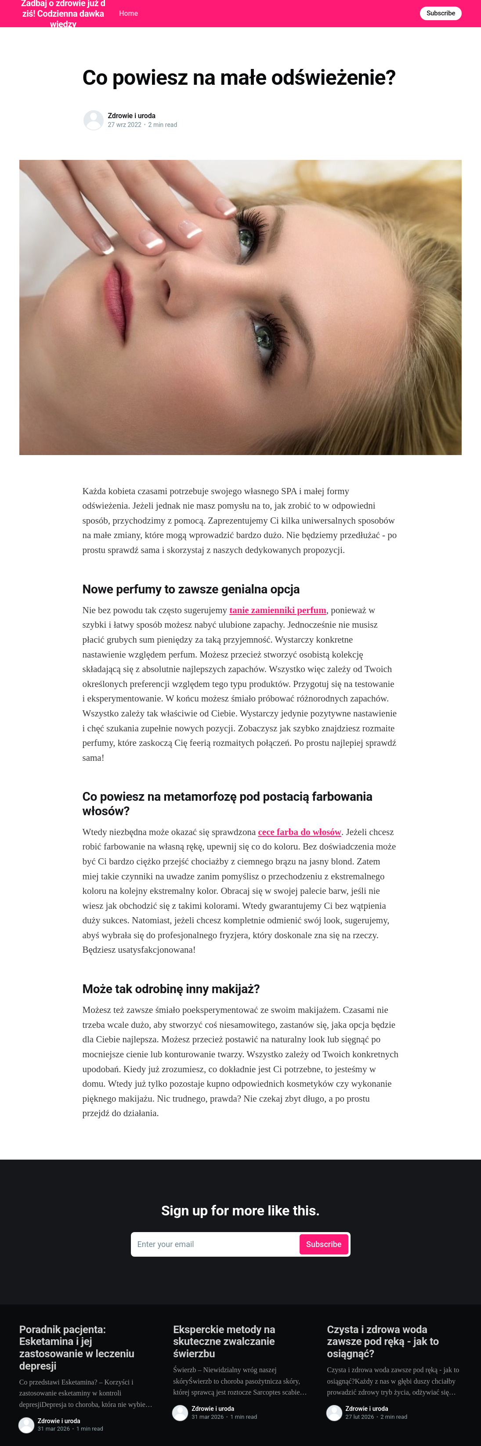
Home (128, 13)
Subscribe (441, 13)
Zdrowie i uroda (132, 116)
